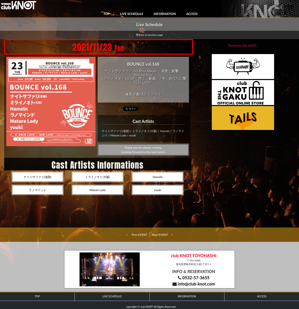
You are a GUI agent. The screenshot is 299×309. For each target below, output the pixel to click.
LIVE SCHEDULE (131, 14)
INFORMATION (165, 14)
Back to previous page (149, 34)
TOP (106, 14)
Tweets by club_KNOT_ (243, 45)
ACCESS (192, 14)
